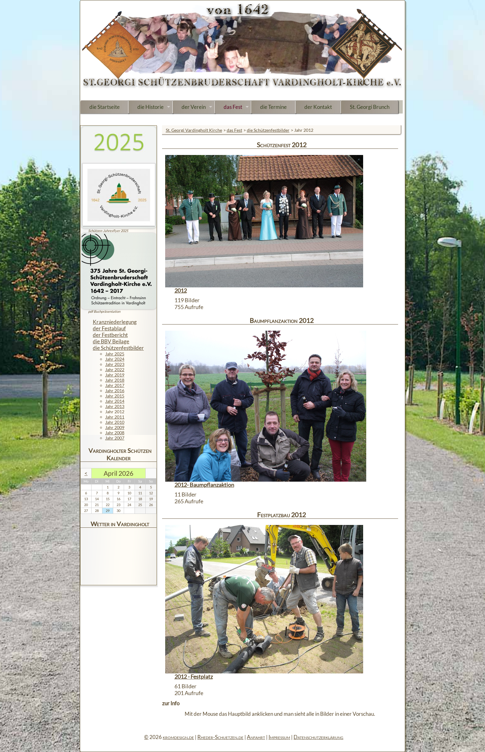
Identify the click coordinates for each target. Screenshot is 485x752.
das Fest (233, 107)
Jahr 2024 (114, 359)
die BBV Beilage (111, 341)
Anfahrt (256, 737)
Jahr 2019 (114, 374)
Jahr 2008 (114, 432)
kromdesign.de (178, 737)
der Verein (194, 107)
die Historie (150, 107)
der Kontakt (318, 107)
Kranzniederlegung (115, 322)
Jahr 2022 (114, 369)
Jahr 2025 (114, 353)
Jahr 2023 (114, 364)
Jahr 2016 (114, 390)
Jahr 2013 (114, 406)
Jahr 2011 (114, 416)
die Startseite (104, 107)
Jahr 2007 (114, 437)
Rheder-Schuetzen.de (220, 737)
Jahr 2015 (114, 395)
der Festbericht (110, 335)
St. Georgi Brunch (369, 107)
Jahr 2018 (114, 380)
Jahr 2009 (114, 427)
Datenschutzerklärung (318, 737)
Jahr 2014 (114, 401)
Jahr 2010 (114, 422)
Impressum (279, 737)
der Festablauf (109, 328)
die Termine (273, 107)
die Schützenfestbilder (268, 130)
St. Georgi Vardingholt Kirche (194, 130)
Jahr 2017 (114, 385)
